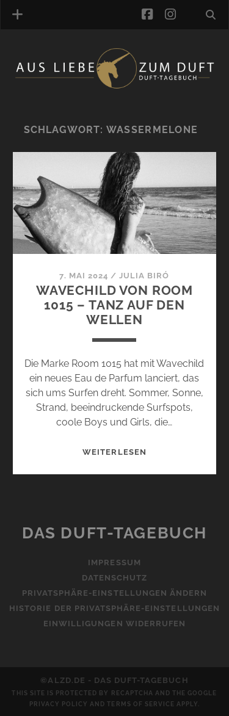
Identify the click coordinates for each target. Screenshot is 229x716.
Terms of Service (141, 704)
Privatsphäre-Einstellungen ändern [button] (114, 593)
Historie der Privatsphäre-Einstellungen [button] (114, 608)
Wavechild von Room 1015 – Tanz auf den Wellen (114, 305)
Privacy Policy (59, 704)
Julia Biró (144, 275)
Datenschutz (114, 577)
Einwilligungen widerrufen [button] (114, 623)
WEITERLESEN (114, 452)
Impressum (114, 562)
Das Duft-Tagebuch (114, 533)
